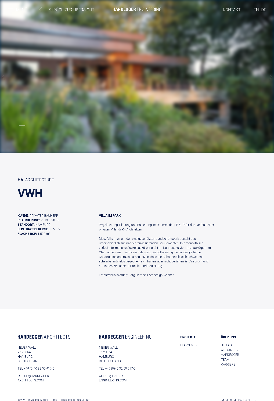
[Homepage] (137, 10)
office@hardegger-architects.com (34, 378)
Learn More (189, 345)
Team (225, 359)
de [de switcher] (263, 10)
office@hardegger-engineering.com (115, 378)
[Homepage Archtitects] (44, 337)
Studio (226, 345)
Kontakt (232, 10)
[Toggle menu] (10, 10)
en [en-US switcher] (256, 10)
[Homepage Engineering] (125, 337)
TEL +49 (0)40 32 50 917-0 (36, 368)
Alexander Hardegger (230, 352)
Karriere (228, 364)
